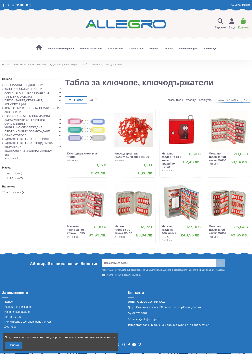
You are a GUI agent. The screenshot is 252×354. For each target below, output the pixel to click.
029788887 (139, 314)
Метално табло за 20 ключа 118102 (123, 230)
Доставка (10, 328)
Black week (12, 158)
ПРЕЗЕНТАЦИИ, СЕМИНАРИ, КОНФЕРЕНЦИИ (24, 102)
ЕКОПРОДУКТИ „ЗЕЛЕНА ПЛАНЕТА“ (28, 151)
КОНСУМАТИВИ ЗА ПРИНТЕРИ (25, 119)
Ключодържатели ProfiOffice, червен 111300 (131, 155)
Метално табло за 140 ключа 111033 (76, 230)
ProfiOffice (14, 178)
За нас (9, 303)
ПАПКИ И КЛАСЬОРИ (18, 96)
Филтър (76, 100)
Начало (7, 79)
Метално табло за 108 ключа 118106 (217, 157)
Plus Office (14, 173)
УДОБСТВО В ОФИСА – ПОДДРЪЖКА (29, 143)
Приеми (14, 345)
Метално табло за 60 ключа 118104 (217, 230)
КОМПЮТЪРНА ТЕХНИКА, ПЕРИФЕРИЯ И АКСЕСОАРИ (32, 110)
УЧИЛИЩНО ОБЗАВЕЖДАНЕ (23, 127)
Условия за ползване (18, 308)
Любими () (240, 5)
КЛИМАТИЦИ (13, 147)
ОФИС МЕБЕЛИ (15, 123)
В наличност (16, 192)
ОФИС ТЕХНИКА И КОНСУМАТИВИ (27, 116)
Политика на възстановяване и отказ (28, 323)
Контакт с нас (13, 318)
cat (7, 154)
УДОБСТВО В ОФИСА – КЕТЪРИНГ (27, 139)
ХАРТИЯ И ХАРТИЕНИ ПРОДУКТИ (27, 92)
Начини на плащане (17, 313)
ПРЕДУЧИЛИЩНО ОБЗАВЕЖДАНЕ (27, 131)
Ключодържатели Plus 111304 (82, 155)
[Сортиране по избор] (226, 100)
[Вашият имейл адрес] (159, 263)
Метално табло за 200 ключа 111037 (169, 231)
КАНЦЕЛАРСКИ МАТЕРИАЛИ (23, 89)
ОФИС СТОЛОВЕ (16, 135)
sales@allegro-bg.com (146, 320)
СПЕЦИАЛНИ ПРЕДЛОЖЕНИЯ (24, 85)
